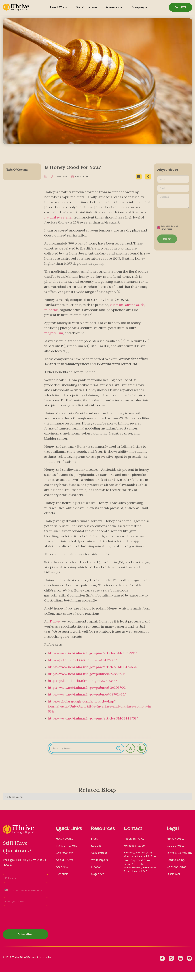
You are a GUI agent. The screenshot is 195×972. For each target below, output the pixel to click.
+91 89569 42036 (134, 845)
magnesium (53, 338)
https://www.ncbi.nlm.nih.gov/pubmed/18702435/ (87, 699)
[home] (16, 7)
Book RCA (180, 7)
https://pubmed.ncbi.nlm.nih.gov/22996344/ (82, 685)
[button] (114, 7)
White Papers (99, 860)
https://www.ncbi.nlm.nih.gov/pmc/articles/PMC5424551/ (92, 672)
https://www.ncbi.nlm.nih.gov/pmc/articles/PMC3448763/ (93, 723)
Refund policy (176, 860)
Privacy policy (175, 838)
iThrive (54, 626)
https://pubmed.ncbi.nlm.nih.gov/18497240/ (82, 665)
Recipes (96, 845)
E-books (96, 867)
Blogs (94, 838)
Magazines (97, 874)
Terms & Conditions (179, 852)
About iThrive (64, 860)
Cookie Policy (175, 845)
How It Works (58, 7)
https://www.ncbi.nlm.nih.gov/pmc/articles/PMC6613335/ (92, 658)
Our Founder (64, 852)
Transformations (86, 7)
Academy (62, 867)
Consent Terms (176, 867)
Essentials (62, 874)
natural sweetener (58, 222)
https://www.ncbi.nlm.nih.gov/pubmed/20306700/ (87, 692)
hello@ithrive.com (135, 838)
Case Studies (99, 852)
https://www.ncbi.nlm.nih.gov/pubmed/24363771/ (86, 678)
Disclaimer (173, 874)
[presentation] (30, 916)
